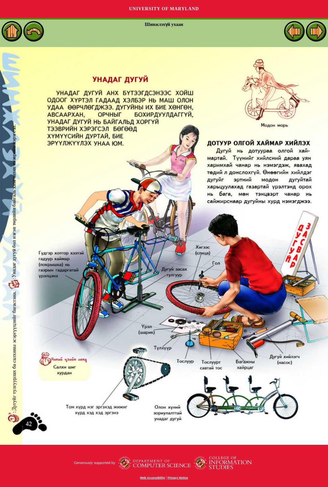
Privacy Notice (178, 477)
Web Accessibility (152, 477)
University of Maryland (164, 8)
